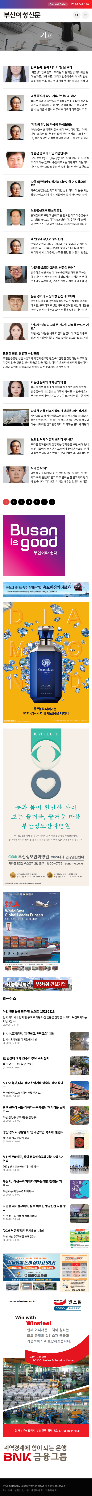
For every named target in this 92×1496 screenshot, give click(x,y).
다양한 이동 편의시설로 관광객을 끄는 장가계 (59, 411)
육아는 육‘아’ (39, 468)
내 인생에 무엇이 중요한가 (47, 239)
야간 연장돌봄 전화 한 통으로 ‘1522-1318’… (30, 1011)
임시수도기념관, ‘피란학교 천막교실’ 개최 (28, 1034)
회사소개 (7, 1490)
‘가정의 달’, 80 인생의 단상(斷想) (51, 125)
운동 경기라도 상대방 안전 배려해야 (53, 296)
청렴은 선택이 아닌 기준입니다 (50, 153)
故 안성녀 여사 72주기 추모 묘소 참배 (26, 1058)
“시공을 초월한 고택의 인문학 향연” (53, 268)
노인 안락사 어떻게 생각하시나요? (52, 439)
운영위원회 (37, 1490)
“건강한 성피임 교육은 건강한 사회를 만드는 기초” (60, 326)
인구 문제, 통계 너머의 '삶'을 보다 (51, 67)
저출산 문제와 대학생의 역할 (48, 382)
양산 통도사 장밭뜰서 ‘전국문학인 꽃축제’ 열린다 (33, 1132)
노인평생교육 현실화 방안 (47, 210)
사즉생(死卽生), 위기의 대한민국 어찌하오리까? (58, 183)
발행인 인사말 (22, 1490)
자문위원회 (51, 1490)
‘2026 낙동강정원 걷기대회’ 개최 (23, 1231)
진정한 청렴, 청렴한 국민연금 (21, 353)
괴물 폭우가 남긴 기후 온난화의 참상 (53, 96)
